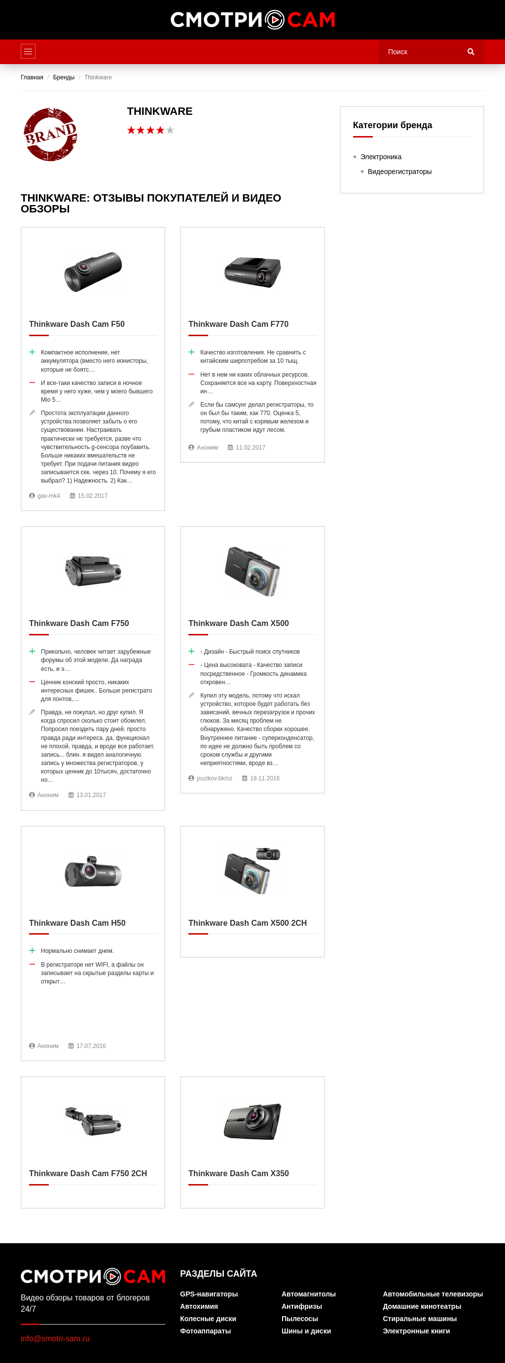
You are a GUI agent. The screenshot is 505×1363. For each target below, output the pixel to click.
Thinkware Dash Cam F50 (93, 369)
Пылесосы (300, 1319)
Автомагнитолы (309, 1294)
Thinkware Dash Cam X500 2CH (252, 892)
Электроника (381, 157)
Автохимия (199, 1306)
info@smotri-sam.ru (55, 1338)
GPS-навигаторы (209, 1294)
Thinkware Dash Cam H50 (93, 944)
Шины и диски (306, 1331)
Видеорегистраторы (400, 171)
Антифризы (302, 1306)
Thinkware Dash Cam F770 (252, 345)
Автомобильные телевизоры (433, 1294)
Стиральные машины (420, 1319)
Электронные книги (416, 1331)
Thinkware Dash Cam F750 (93, 668)
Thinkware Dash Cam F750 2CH (93, 1142)
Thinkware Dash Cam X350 (252, 1142)
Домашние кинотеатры (422, 1306)
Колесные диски (208, 1319)
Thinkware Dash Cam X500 (252, 660)
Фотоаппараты (205, 1331)
